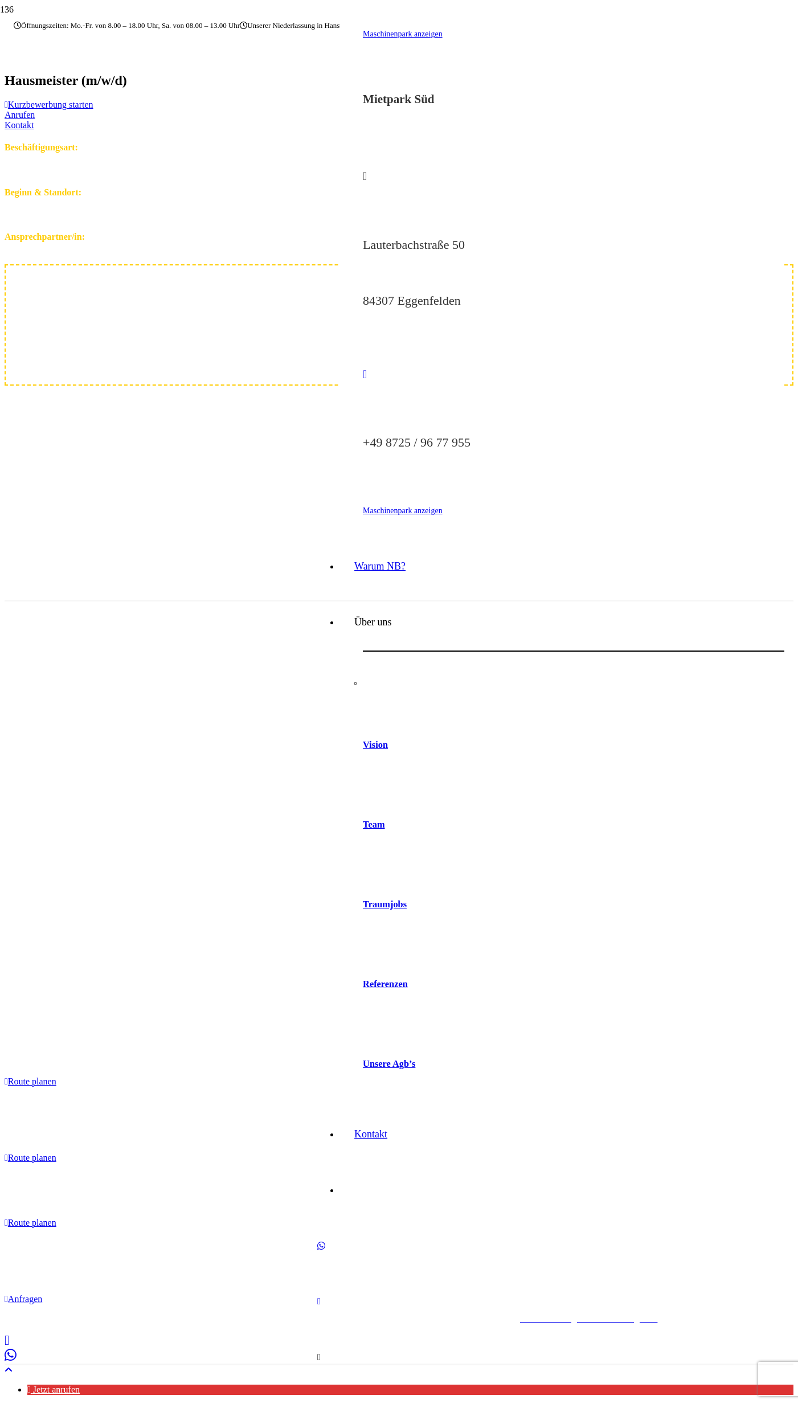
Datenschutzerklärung (227, 1318)
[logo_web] (232, 882)
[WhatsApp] (321, 1268)
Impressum (161, 1318)
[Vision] (573, 692)
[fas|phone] (573, 380)
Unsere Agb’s (389, 1082)
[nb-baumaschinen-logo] (85, 102)
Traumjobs (385, 920)
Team (373, 839)
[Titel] (319, 1382)
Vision (375, 758)
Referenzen (385, 1001)
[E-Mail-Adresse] (319, 1325)
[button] (9, 1370)
